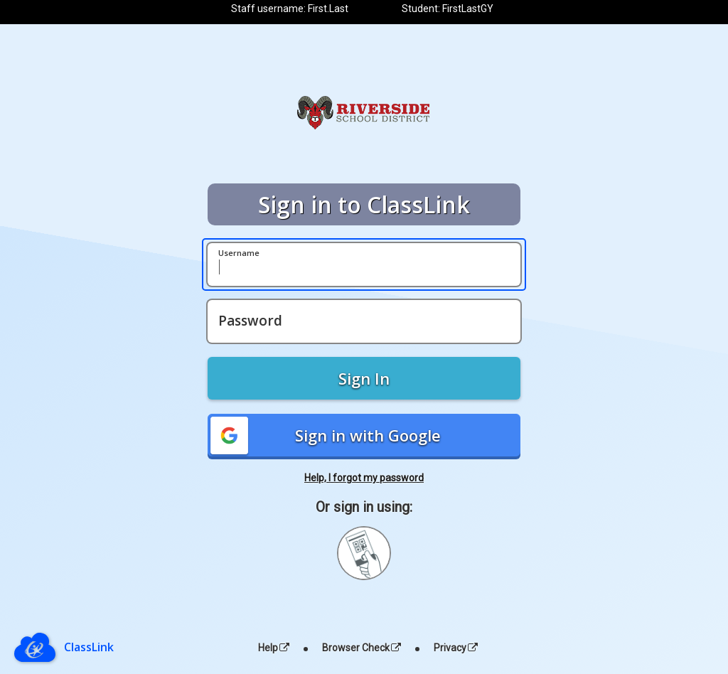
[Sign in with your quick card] (364, 553)
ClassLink (89, 647)
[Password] (364, 321)
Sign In (364, 378)
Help (273, 647)
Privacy (456, 647)
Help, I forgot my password (364, 477)
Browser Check (361, 647)
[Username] (364, 264)
